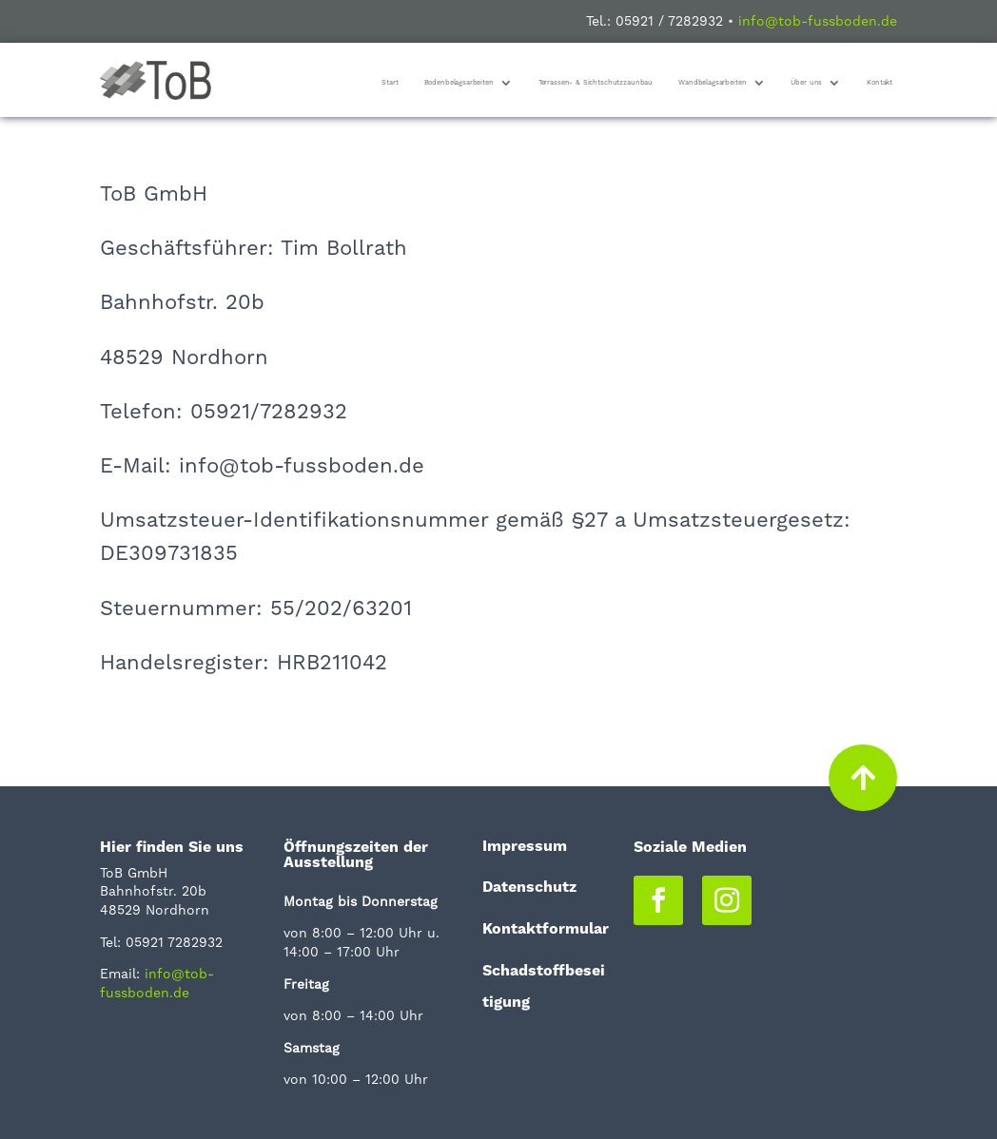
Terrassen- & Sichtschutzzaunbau (595, 82)
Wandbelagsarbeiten (712, 82)
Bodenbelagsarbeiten (459, 82)
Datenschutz (529, 887)
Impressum (524, 846)
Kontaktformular (545, 928)
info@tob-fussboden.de (817, 21)
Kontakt (879, 82)
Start (389, 82)
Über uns (806, 82)
